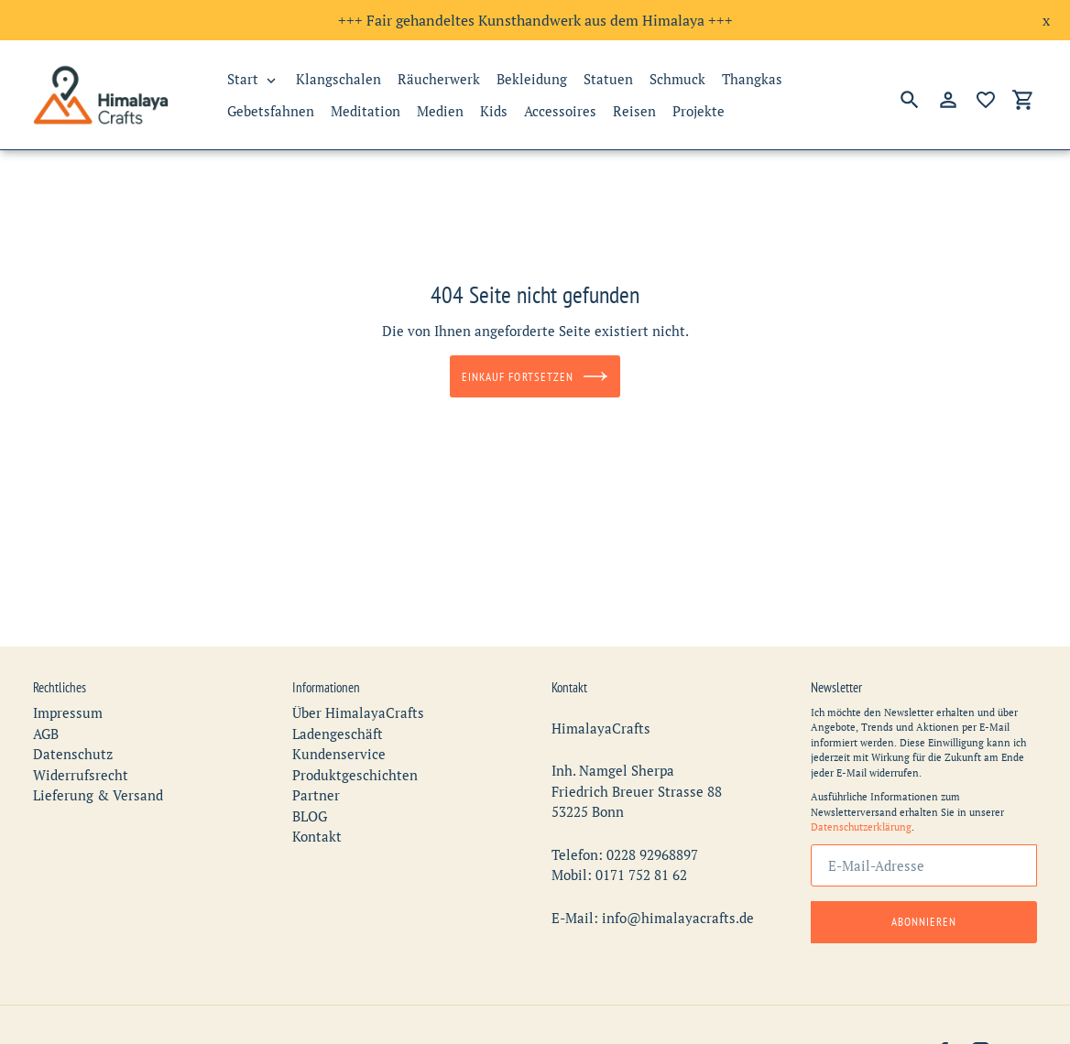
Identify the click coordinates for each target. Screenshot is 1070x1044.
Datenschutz (73, 744)
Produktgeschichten (355, 765)
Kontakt (317, 827)
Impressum (68, 703)
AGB (46, 724)
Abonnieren (923, 912)
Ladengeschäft (337, 724)
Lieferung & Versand (98, 786)
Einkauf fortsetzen (535, 376)
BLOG (309, 807)
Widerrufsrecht (80, 765)
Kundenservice (339, 744)
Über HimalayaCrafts (358, 703)
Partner (316, 786)
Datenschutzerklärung (861, 817)
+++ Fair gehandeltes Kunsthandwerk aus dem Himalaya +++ (535, 20)
